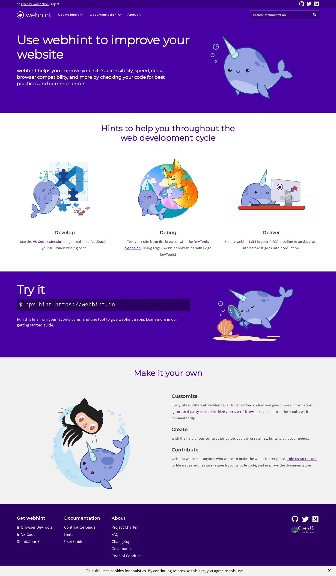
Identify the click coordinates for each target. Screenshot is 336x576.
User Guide (73, 541)
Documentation (82, 518)
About (118, 518)
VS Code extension (48, 241)
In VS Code (26, 534)
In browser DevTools (35, 527)
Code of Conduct (126, 555)
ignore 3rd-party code (190, 411)
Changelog (121, 541)
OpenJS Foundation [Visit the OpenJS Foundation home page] (35, 4)
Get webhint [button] (68, 14)
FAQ (115, 534)
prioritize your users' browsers (235, 411)
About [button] (133, 14)
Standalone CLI (30, 541)
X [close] (329, 570)
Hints (68, 534)
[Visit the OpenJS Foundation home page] (302, 531)
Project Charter (125, 527)
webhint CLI (246, 241)
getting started (29, 325)
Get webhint (31, 518)
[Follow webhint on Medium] (316, 4)
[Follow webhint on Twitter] (309, 4)
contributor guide (220, 438)
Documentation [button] (103, 14)
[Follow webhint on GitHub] (301, 4)
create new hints (263, 438)
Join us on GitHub (302, 458)
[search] (314, 15)
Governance (122, 548)
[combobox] (284, 14)
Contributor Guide (79, 527)
